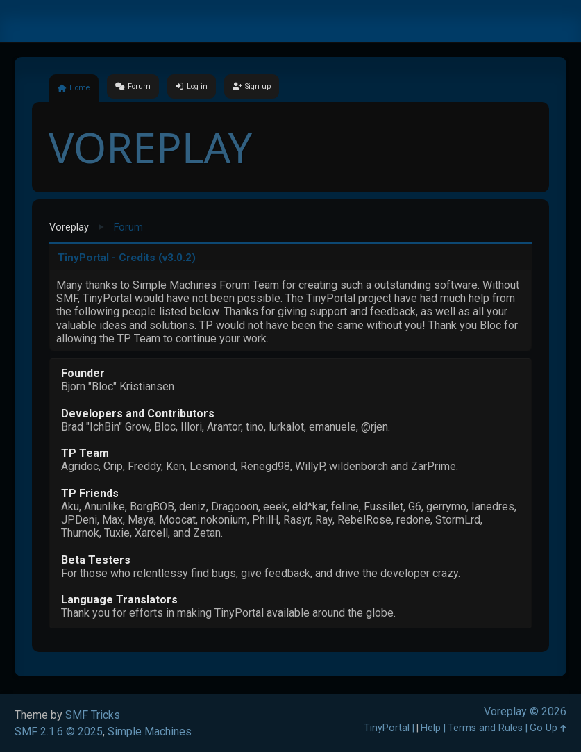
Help (431, 728)
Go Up (548, 728)
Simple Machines (150, 731)
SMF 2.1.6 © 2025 (59, 731)
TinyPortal (387, 728)
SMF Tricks (92, 714)
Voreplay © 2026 (525, 711)
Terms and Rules (485, 728)
